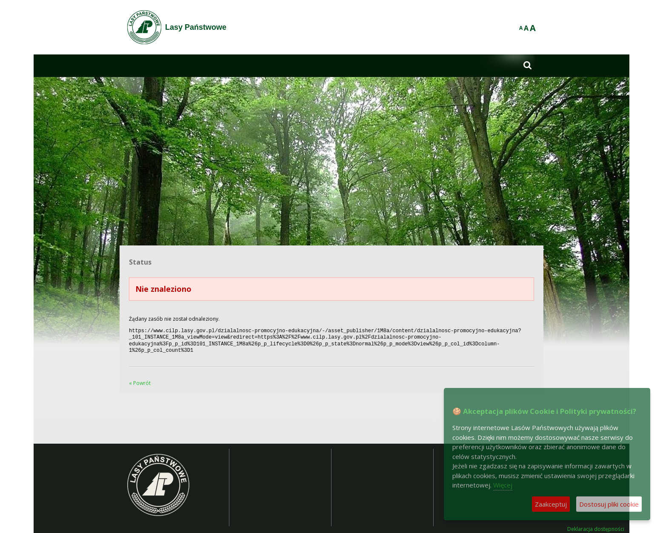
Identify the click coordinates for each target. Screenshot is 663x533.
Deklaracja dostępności (595, 526)
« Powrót (140, 379)
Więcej (502, 485)
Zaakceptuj (551, 504)
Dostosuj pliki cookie (609, 504)
